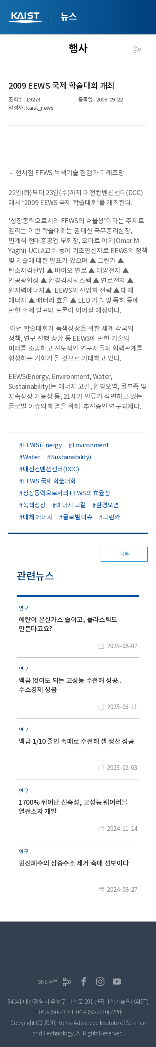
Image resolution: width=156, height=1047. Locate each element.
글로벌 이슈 (77, 517)
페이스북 (83, 981)
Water (31, 457)
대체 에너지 (37, 517)
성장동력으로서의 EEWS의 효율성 (66, 493)
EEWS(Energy (42, 445)
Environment (90, 445)
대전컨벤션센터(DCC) (51, 469)
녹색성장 (34, 505)
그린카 (111, 517)
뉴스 (68, 16)
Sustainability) (71, 457)
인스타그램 (100, 981)
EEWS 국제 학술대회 (49, 481)
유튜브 (117, 981)
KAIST (26, 18)
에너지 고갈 (71, 505)
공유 (137, 49)
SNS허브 (48, 981)
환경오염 (107, 505)
